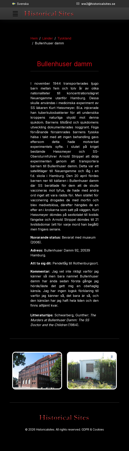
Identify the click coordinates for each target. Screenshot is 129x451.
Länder (47, 38)
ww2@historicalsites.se (95, 4)
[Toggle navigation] (15, 13)
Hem (34, 38)
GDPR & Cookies (93, 429)
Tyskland (64, 38)
